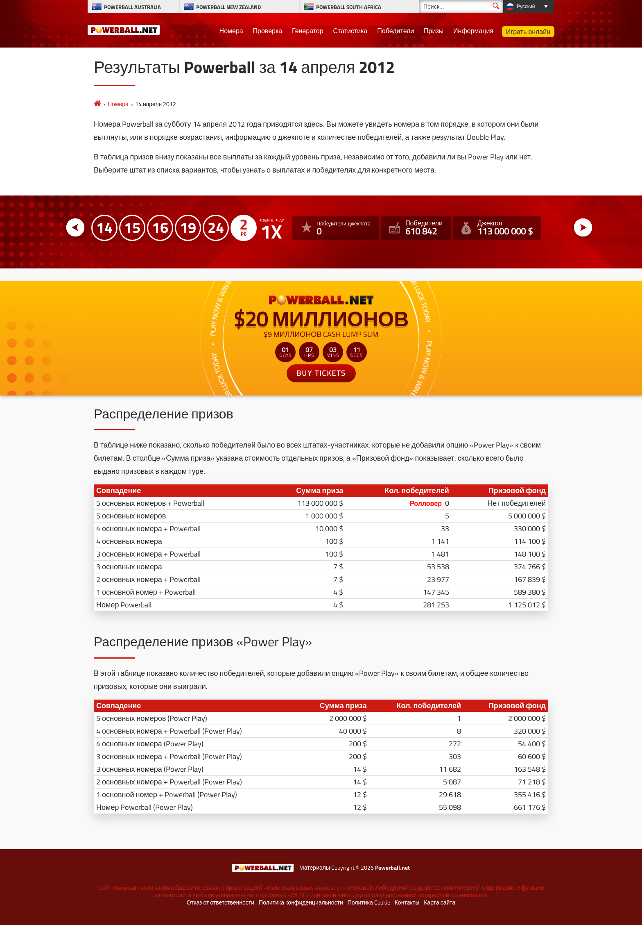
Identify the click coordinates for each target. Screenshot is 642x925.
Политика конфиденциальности (301, 902)
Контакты (407, 902)
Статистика (350, 31)
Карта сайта (439, 902)
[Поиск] (461, 6)
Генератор (307, 31)
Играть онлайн (528, 31)
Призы (433, 31)
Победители (395, 31)
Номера (231, 31)
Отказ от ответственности (220, 902)
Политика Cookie (369, 902)
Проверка (268, 31)
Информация (473, 31)
